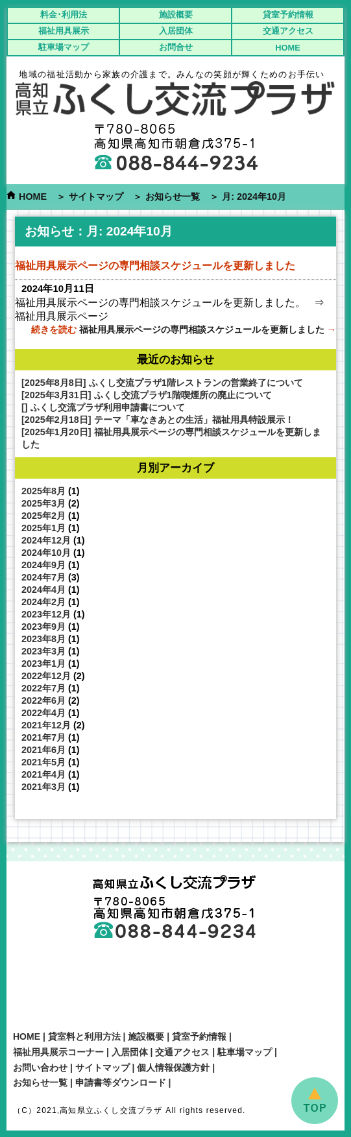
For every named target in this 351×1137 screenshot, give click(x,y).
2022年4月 (43, 713)
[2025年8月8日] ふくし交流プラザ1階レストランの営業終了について (162, 382)
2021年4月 (43, 774)
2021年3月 (43, 787)
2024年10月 (46, 552)
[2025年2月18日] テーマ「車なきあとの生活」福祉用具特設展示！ (157, 419)
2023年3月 (43, 651)
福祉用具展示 (63, 31)
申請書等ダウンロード (120, 1082)
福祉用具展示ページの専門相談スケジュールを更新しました (155, 265)
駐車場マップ (63, 47)
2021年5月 (43, 762)
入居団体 (176, 31)
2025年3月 (43, 503)
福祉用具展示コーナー (58, 1052)
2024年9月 (43, 565)
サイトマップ (96, 196)
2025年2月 (43, 515)
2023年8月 (43, 639)
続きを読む (183, 329)
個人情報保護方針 (173, 1067)
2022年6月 (43, 700)
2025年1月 (43, 528)
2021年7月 (43, 737)
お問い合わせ (40, 1067)
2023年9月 (43, 626)
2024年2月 (43, 602)
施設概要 (176, 14)
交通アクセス (288, 31)
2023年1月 (43, 663)
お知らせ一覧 (172, 196)
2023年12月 (46, 614)
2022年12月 (46, 676)
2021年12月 (46, 725)
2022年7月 (43, 688)
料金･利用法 (63, 14)
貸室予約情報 (288, 14)
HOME (287, 48)
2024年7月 (43, 577)
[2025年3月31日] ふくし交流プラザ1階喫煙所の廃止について (146, 395)
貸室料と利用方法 (84, 1036)
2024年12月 (46, 540)
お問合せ (176, 47)
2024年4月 (43, 589)
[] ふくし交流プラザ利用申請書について (103, 407)
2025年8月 (43, 491)
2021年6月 (43, 750)
